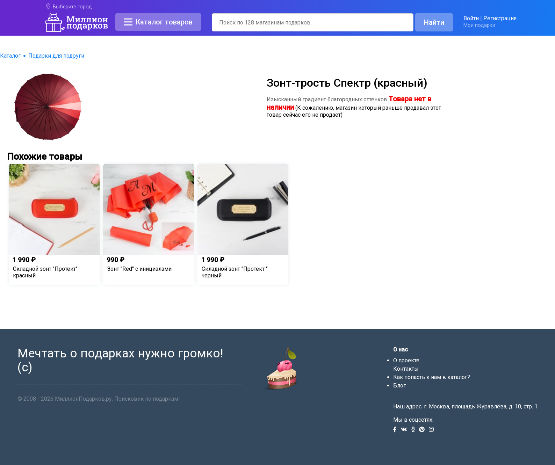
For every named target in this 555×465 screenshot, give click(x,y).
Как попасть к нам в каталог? (431, 377)
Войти (471, 18)
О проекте (406, 360)
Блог (399, 385)
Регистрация (500, 18)
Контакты (406, 368)
